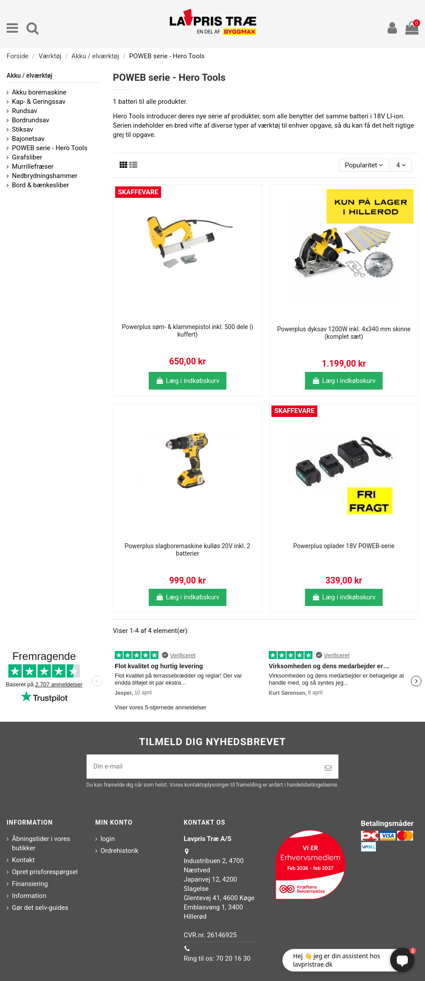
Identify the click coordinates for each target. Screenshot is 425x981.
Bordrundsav (30, 120)
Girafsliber (27, 157)
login (108, 839)
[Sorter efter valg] (364, 165)
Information (29, 896)
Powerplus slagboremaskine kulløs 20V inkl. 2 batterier (187, 549)
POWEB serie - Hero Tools (49, 148)
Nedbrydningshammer (44, 176)
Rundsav (24, 111)
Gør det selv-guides (40, 908)
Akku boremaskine (39, 92)
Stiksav (22, 129)
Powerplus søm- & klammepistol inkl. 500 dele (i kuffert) (187, 330)
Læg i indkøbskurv (187, 381)
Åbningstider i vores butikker (41, 843)
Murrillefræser (32, 166)
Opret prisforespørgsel (45, 872)
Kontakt (23, 860)
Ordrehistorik (120, 851)
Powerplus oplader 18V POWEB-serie (343, 545)
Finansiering (30, 884)
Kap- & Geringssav (38, 102)
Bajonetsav (28, 139)
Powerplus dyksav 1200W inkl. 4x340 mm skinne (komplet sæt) (343, 333)
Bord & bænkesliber (40, 185)
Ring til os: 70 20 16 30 (217, 958)
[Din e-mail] (203, 766)
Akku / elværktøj (29, 75)
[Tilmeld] (328, 768)
